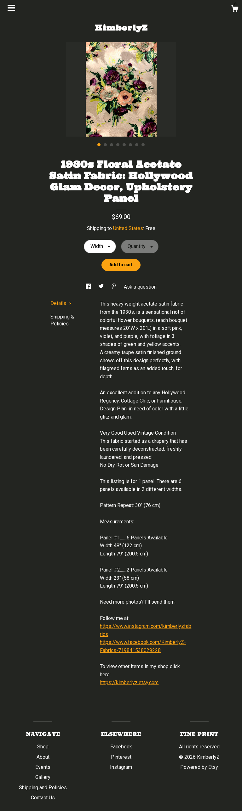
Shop (43, 747)
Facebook (121, 747)
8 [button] (143, 144)
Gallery (42, 777)
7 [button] (136, 144)
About (43, 757)
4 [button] (117, 144)
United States (128, 228)
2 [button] (105, 144)
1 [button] (99, 144)
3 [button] (111, 144)
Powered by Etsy (199, 767)
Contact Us (43, 798)
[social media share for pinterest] (114, 287)
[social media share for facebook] (89, 287)
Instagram (121, 767)
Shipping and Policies (43, 788)
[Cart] (234, 9)
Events (42, 767)
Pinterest (121, 757)
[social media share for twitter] (101, 287)
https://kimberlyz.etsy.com (129, 682)
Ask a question (140, 287)
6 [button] (130, 144)
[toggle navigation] (11, 8)
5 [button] (124, 144)
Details (61, 303)
